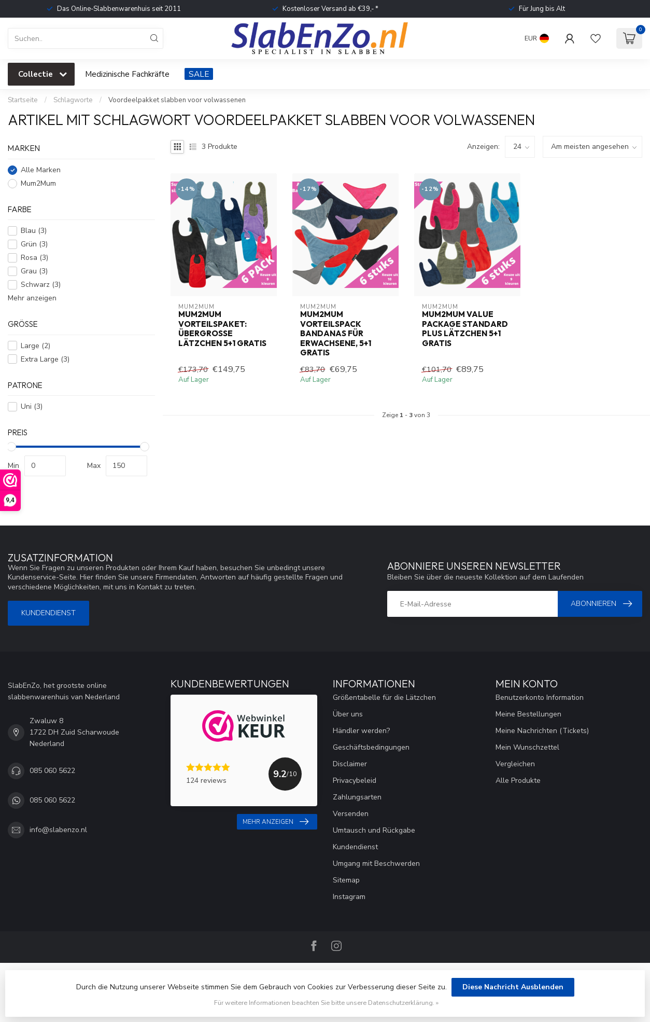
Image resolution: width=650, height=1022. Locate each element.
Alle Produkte (518, 780)
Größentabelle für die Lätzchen (384, 697)
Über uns (348, 714)
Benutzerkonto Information (540, 697)
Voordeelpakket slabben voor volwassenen (177, 100)
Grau (34, 271)
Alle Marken (41, 170)
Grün (34, 244)
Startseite (23, 100)
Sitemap (346, 880)
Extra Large (45, 359)
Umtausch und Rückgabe (374, 830)
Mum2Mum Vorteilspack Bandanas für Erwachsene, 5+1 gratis (335, 333)
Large (35, 346)
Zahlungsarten (357, 797)
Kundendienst (48, 613)
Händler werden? (361, 731)
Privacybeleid (354, 780)
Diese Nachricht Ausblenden (512, 987)
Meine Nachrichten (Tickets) (542, 731)
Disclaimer (350, 764)
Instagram (349, 897)
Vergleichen (515, 764)
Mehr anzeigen (32, 298)
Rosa (34, 257)
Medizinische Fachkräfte (127, 73)
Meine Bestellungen (528, 714)
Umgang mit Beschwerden (376, 863)
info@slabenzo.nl (58, 830)
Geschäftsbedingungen (371, 747)
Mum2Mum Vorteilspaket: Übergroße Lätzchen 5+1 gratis (222, 329)
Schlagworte (73, 100)
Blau (34, 230)
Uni (32, 406)
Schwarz (41, 284)
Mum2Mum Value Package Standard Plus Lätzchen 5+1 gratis (465, 329)
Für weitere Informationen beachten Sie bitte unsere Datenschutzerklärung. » (326, 1002)
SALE (199, 73)
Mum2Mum (38, 183)
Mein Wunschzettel (527, 747)
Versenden (351, 814)
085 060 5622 (52, 771)
